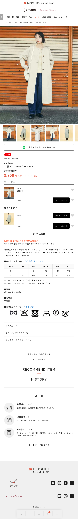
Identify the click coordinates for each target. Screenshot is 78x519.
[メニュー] (57, 514)
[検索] (20, 514)
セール (36, 17)
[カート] (48, 514)
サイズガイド (11, 326)
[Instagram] (59, 483)
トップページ (8, 22)
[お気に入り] (39, 514)
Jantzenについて (60, 17)
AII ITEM (18, 22)
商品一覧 (10, 17)
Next (76, 75)
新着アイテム (27, 17)
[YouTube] (66, 483)
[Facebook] (72, 483)
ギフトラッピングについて (17, 332)
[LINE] (53, 483)
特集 (18, 17)
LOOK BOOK (46, 17)
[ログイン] (29, 514)
